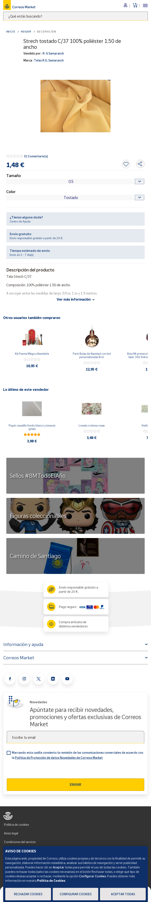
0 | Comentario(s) (36, 156)
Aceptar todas (123, 894)
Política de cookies (16, 824)
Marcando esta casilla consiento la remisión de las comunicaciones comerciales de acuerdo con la (77, 755)
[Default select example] (75, 181)
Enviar (75, 784)
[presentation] (39, 770)
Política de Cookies (51, 880)
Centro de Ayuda (20, 221)
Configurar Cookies (76, 894)
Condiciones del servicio (20, 842)
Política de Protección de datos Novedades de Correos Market (59, 757)
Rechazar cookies (28, 894)
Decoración (46, 31)
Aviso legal (11, 833)
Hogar (26, 31)
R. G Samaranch (53, 53)
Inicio (10, 31)
